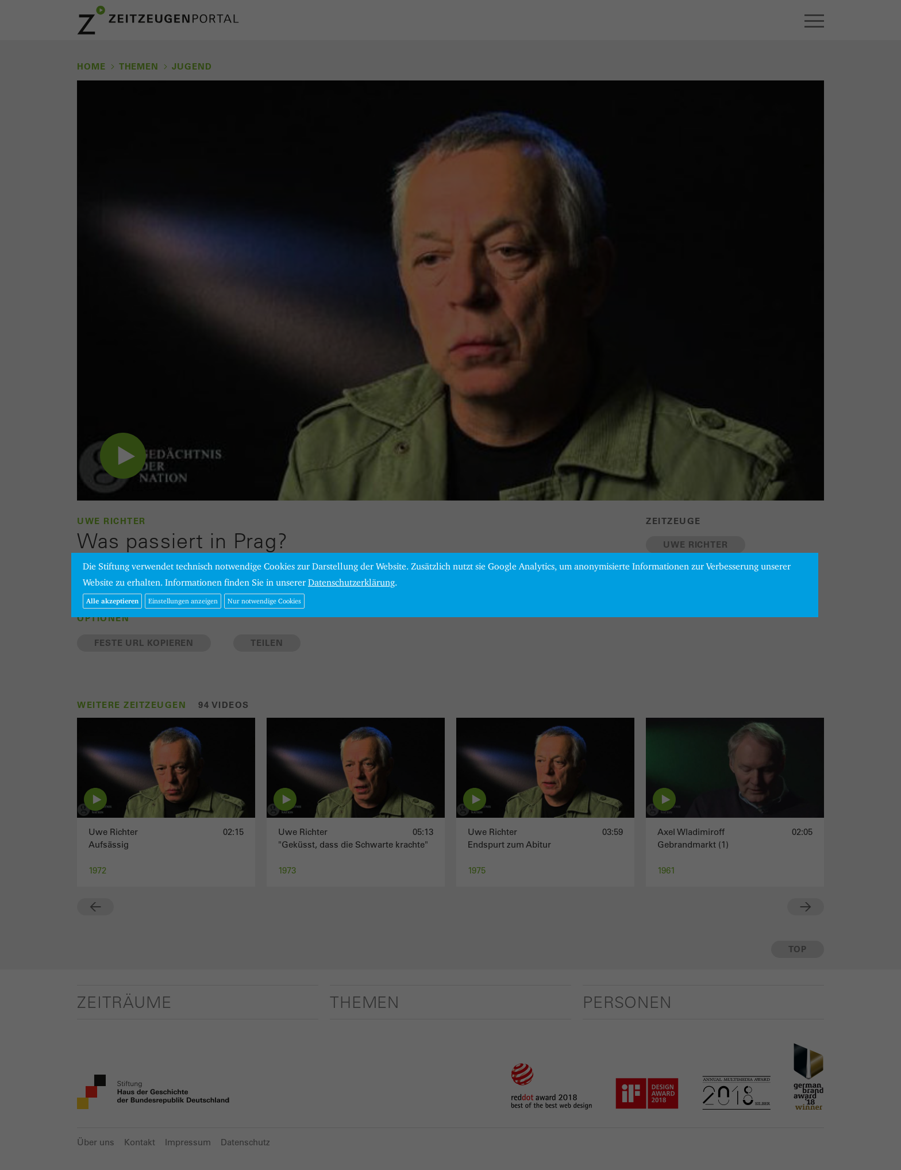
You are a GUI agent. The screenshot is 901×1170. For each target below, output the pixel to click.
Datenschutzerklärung (351, 582)
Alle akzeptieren (112, 600)
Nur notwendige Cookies (264, 600)
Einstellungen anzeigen (183, 600)
